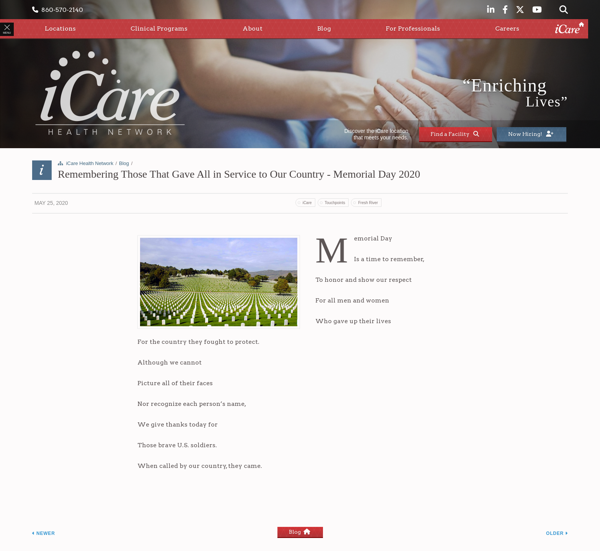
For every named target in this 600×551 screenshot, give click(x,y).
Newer (43, 533)
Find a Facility (454, 134)
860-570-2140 (57, 9)
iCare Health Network (90, 163)
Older (557, 533)
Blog (124, 163)
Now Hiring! (530, 134)
